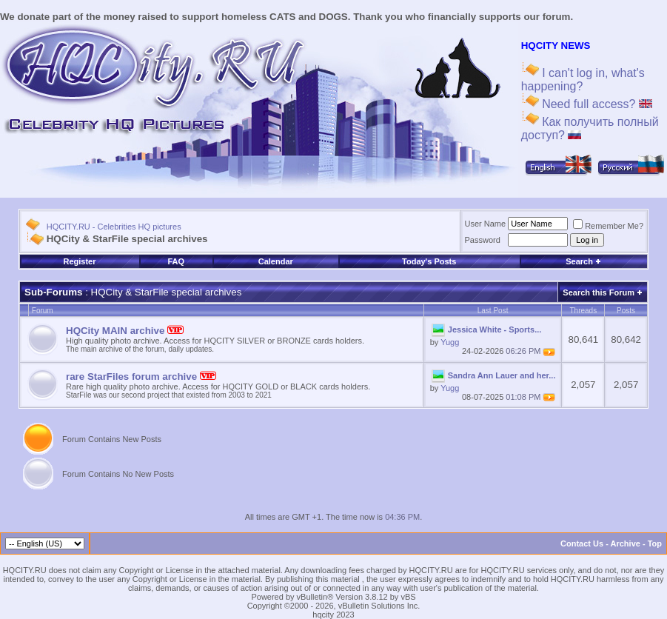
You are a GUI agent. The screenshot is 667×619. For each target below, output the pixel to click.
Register (79, 261)
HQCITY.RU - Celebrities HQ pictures (114, 226)
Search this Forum (598, 292)
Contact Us (581, 543)
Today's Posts (429, 261)
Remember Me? (608, 225)
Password (482, 239)
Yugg (449, 342)
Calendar (275, 261)
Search (583, 261)
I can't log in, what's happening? (583, 80)
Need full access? (595, 104)
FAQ (175, 261)
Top (655, 543)
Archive (625, 543)
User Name (485, 223)
